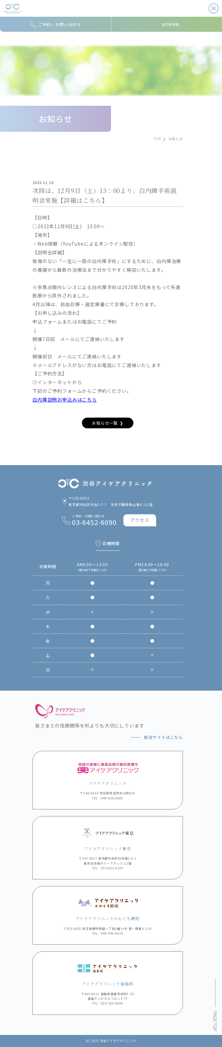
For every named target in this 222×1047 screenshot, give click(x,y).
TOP (157, 138)
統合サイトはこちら (163, 737)
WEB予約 (171, 24)
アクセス (139, 520)
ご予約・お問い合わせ (59, 24)
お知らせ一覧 (105, 423)
